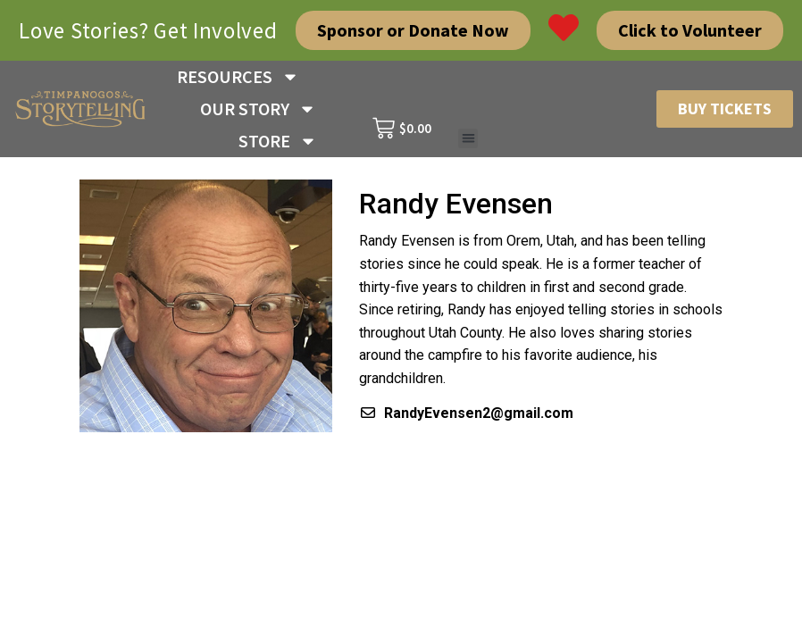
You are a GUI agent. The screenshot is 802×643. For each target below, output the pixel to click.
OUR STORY (258, 109)
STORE (277, 141)
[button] (468, 139)
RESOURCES (238, 77)
